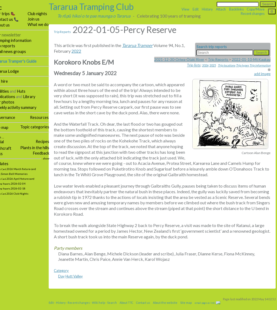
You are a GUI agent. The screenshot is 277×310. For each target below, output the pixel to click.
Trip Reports (69, 32)
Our (14, 35)
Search (119, 308)
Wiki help (106, 308)
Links (5, 153)
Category (68, 276)
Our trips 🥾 (12, 13)
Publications (12, 96)
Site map (8, 127)
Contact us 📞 (13, 19)
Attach (221, 9)
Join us (41, 19)
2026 (205, 65)
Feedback (48, 153)
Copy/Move (256, 9)
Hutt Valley (81, 282)
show (53, 158)
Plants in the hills (42, 147)
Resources (47, 117)
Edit (196, 9)
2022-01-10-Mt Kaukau (251, 59)
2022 (84, 51)
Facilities (9, 91)
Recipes (50, 141)
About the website (172, 308)
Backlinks (236, 9)
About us (9, 25)
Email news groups (17, 51)
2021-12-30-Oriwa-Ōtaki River (179, 59)
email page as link (212, 308)
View (185, 9)
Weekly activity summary (22, 107)
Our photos (11, 102)
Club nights (45, 13)
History (207, 9)
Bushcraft (10, 148)
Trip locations (226, 65)
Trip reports (12, 46)
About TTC (134, 308)
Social (6, 141)
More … (6, 137)
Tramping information (20, 40)
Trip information (260, 65)
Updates (8, 163)
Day (69, 282)
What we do (45, 24)
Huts (28, 91)
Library (37, 96)
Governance (12, 117)
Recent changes (253, 13)
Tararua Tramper (145, 45)
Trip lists (193, 65)
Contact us (151, 308)
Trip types (242, 65)
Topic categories (42, 127)
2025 (212, 65)
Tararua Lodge (14, 71)
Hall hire (8, 81)
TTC (5, 8)
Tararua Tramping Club (98, 6)
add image (262, 74)
